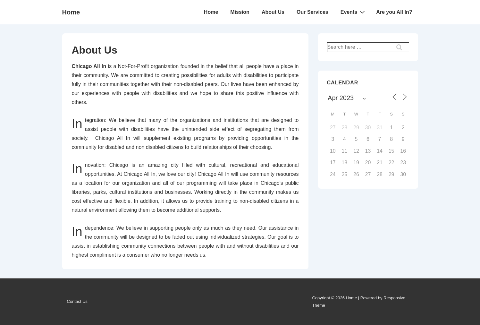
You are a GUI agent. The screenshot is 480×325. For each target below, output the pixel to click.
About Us (273, 12)
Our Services (312, 12)
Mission (239, 12)
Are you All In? (394, 12)
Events (353, 11)
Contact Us (77, 301)
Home (71, 12)
